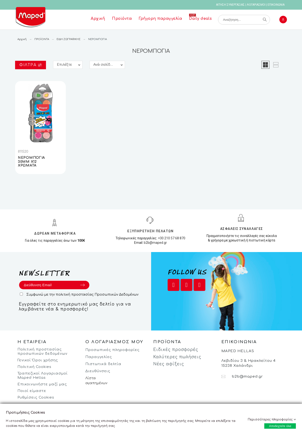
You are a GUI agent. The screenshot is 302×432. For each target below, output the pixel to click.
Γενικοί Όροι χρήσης (37, 360)
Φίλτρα (30, 65)
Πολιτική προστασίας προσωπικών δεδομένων (42, 351)
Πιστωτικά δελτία (103, 364)
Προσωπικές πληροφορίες (112, 350)
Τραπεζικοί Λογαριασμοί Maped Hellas (42, 375)
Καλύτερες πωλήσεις (177, 357)
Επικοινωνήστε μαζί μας (42, 384)
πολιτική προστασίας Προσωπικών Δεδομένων (97, 294)
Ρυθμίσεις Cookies (35, 397)
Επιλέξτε (64, 64)
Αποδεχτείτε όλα (280, 426)
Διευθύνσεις (97, 371)
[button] (265, 65)
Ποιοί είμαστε (31, 391)
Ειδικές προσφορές (175, 349)
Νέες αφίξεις (168, 364)
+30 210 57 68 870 (171, 238)
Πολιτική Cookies (34, 367)
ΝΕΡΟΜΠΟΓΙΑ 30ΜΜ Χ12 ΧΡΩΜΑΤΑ (31, 161)
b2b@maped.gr (155, 243)
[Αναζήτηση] (244, 19)
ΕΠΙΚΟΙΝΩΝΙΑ (276, 4)
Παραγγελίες (98, 357)
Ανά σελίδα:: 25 (106, 64)
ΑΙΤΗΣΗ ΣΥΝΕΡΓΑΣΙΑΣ (230, 4)
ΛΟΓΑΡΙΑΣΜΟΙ (256, 4)
